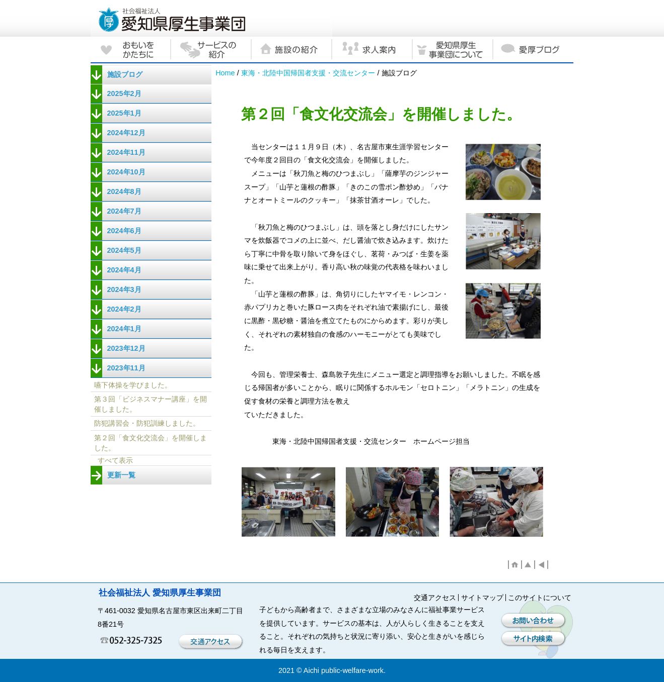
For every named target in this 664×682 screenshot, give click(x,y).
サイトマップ (482, 597)
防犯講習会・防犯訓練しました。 (147, 423)
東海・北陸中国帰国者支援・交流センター (308, 72)
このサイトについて (539, 597)
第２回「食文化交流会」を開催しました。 (150, 443)
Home (225, 72)
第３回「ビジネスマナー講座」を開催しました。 (150, 404)
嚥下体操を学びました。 (133, 385)
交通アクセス (435, 597)
